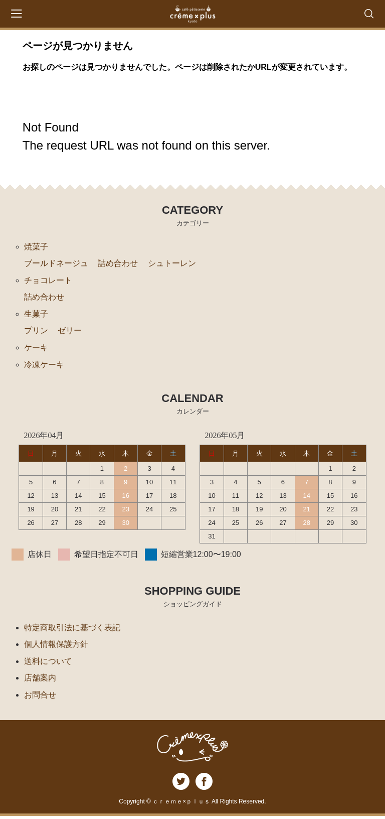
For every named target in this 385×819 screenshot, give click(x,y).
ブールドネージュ (56, 263)
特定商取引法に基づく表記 (72, 629)
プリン (36, 332)
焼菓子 (36, 246)
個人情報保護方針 (56, 646)
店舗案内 (40, 680)
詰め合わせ (118, 263)
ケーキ (36, 349)
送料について (48, 663)
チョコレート (48, 281)
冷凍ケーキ (44, 366)
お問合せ (40, 697)
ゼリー (70, 332)
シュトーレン (172, 263)
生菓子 (36, 315)
